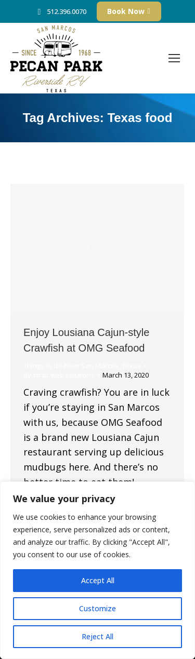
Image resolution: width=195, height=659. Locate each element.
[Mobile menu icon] (174, 58)
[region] (97, 570)
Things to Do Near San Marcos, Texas (82, 365)
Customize (97, 608)
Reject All (97, 636)
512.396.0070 (60, 12)
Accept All (97, 580)
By (59, 375)
